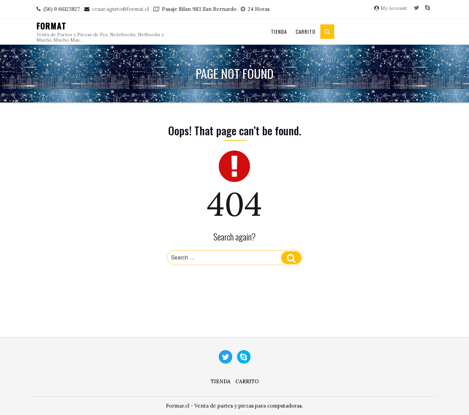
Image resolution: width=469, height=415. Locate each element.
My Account (394, 8)
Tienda (279, 31)
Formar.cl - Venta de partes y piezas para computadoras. (234, 405)
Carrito (305, 31)
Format (52, 26)
